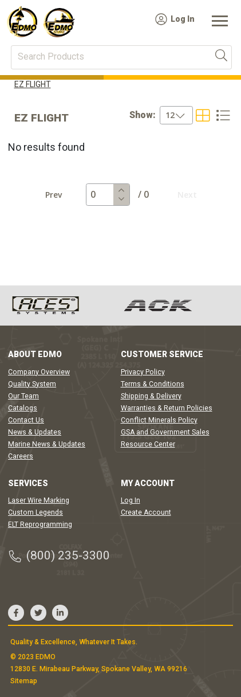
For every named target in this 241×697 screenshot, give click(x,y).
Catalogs (22, 408)
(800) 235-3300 (59, 555)
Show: (142, 115)
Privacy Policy (143, 372)
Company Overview (39, 372)
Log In (175, 19)
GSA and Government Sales (165, 432)
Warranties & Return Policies (166, 408)
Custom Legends (35, 512)
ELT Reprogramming (40, 524)
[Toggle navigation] (220, 21)
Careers (20, 456)
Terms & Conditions (152, 384)
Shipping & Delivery (151, 396)
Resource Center (148, 444)
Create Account (146, 512)
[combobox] (161, 115)
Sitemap (23, 681)
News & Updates (34, 432)
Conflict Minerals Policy (159, 420)
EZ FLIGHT (32, 84)
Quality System (32, 384)
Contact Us (26, 420)
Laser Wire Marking (38, 500)
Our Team (23, 396)
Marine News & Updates (46, 444)
